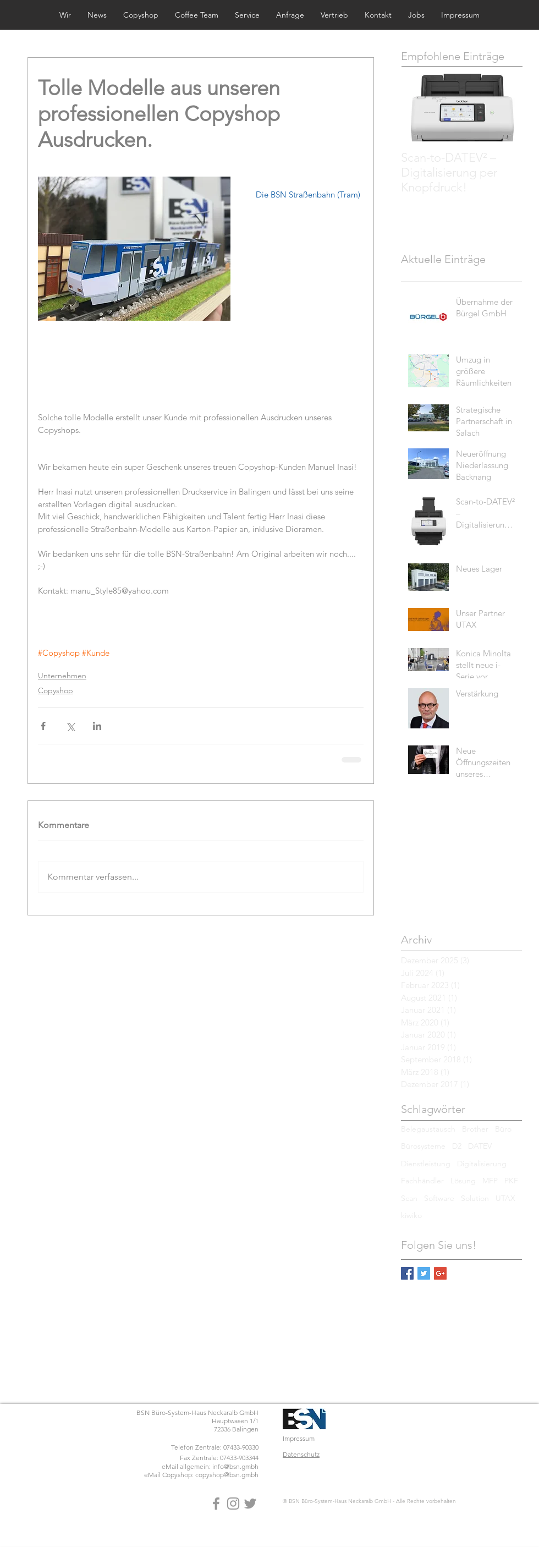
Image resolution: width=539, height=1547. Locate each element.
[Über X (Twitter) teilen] (70, 726)
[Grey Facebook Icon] (216, 1503)
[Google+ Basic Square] (440, 1273)
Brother (475, 1129)
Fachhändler (422, 1181)
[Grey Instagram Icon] (233, 1503)
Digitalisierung (482, 1164)
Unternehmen (62, 676)
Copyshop (55, 690)
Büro (503, 1129)
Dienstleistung (425, 1164)
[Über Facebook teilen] (43, 726)
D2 (456, 1146)
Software (439, 1198)
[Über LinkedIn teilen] (97, 726)
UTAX (505, 1198)
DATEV (480, 1146)
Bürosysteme (423, 1146)
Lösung (463, 1181)
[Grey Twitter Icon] (250, 1503)
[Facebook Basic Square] (407, 1273)
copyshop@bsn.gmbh (226, 1475)
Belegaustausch (428, 1129)
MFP (490, 1181)
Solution (475, 1198)
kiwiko (411, 1215)
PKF (511, 1181)
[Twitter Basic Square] (423, 1273)
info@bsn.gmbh (235, 1466)
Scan (409, 1198)
